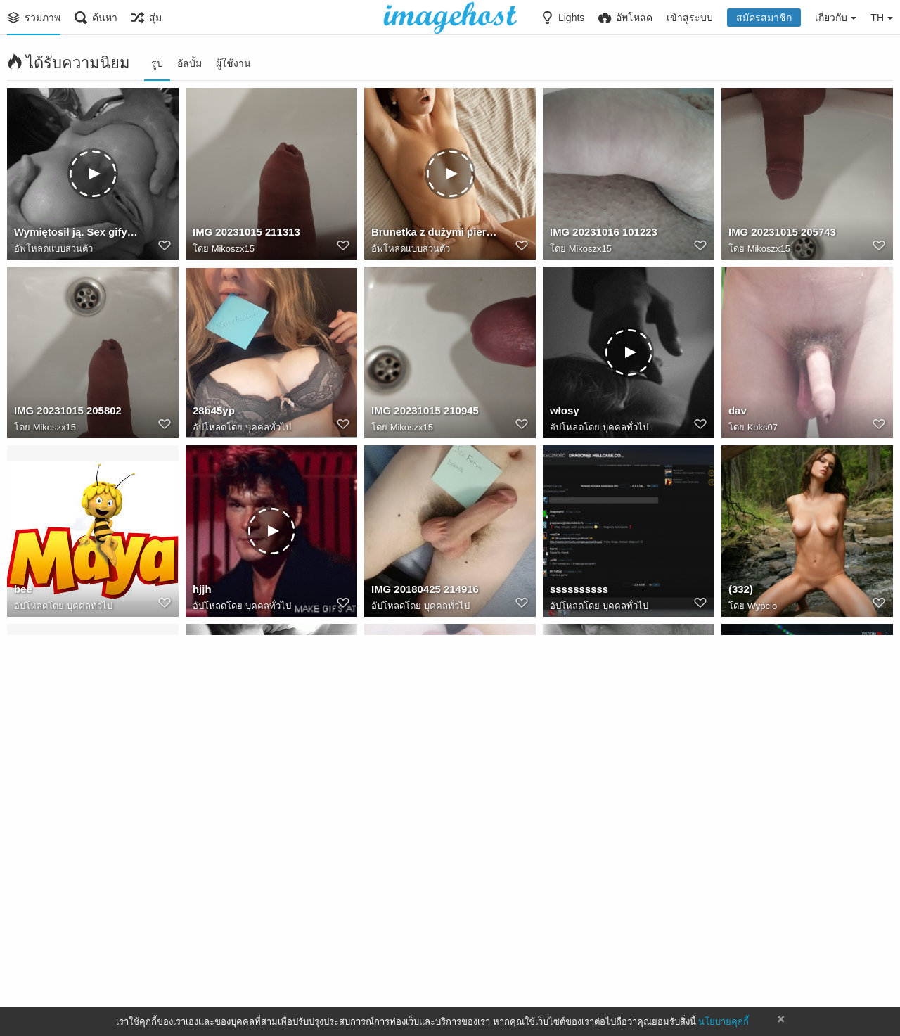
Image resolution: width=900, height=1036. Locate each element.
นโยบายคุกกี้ (723, 1021)
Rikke (44, 964)
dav (736, 412)
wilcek (29, 770)
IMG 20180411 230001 (600, 948)
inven (741, 770)
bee (22, 591)
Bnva (400, 785)
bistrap (30, 948)
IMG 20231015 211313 (243, 234)
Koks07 (762, 428)
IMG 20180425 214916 (421, 591)
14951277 (215, 770)
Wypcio (762, 606)
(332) (740, 591)
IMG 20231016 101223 (600, 234)
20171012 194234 (232, 948)
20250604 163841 (411, 770)
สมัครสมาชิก (764, 17)
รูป (157, 63)
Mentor (387, 948)
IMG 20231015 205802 (64, 412)
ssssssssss (577, 591)
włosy (563, 412)
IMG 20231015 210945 (421, 412)
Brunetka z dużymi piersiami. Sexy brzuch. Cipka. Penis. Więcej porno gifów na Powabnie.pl (434, 234)
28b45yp (212, 412)
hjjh (201, 591)
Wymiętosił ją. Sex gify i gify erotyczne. (77, 234)
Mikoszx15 (233, 249)
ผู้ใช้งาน (233, 63)
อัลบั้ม (189, 63)
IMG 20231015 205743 (779, 234)
